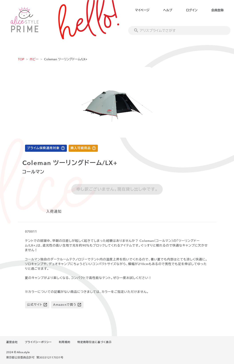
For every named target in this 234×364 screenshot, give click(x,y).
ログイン (191, 10)
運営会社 (12, 342)
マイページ (142, 10)
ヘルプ (167, 10)
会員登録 (217, 10)
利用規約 (64, 342)
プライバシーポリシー (38, 342)
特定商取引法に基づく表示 (94, 342)
